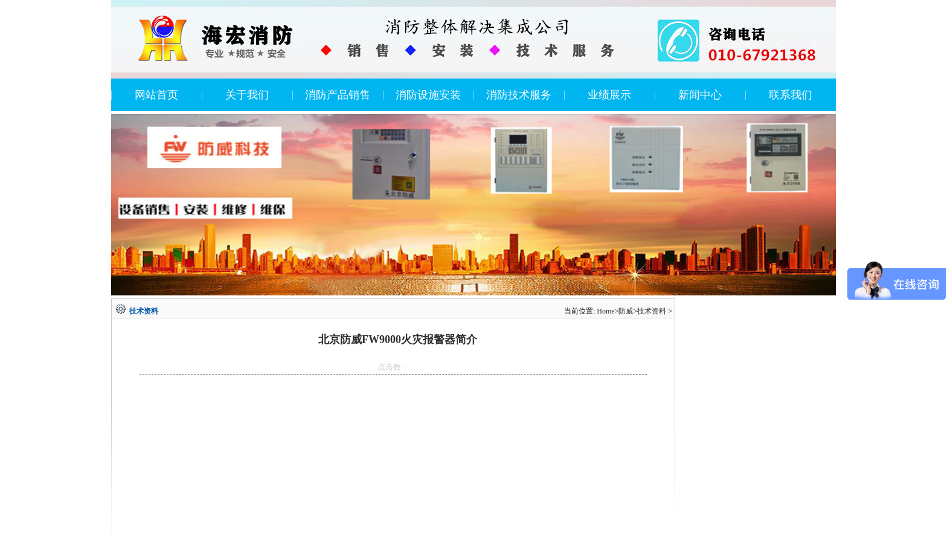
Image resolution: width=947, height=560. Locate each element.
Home (605, 311)
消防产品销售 (337, 95)
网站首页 (156, 95)
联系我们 (790, 95)
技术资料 (651, 311)
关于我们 (247, 95)
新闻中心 (700, 95)
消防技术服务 (518, 95)
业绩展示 (609, 95)
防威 (625, 311)
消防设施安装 (428, 95)
